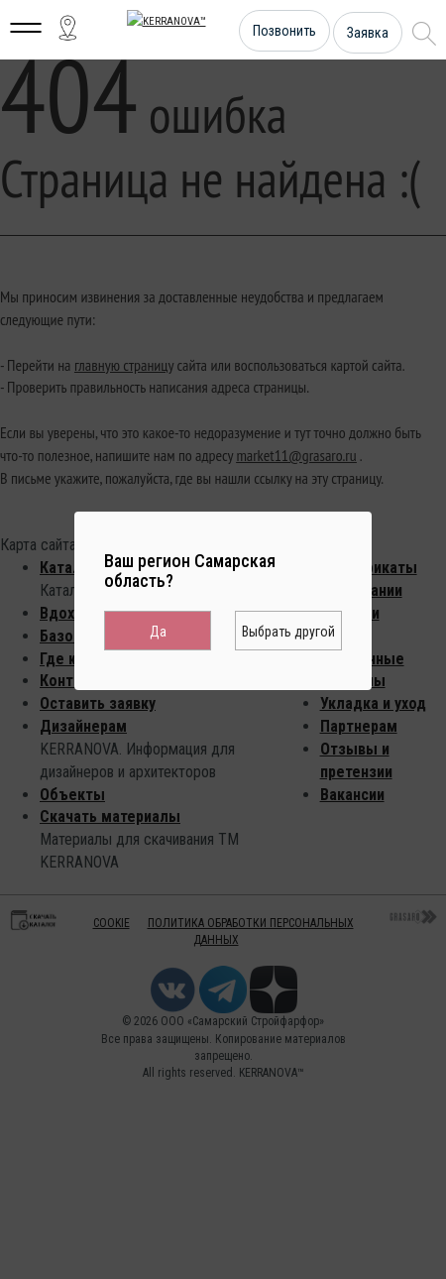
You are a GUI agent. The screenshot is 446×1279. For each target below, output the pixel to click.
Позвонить (284, 31)
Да (158, 632)
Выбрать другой (288, 632)
